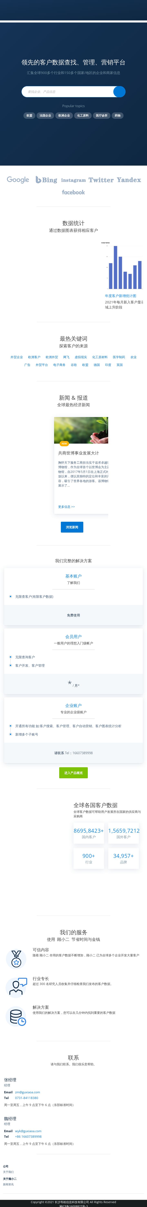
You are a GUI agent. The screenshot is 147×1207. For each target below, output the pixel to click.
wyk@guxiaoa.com (28, 1131)
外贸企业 (17, 357)
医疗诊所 (101, 115)
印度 (108, 365)
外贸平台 (42, 365)
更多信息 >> (66, 507)
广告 (27, 365)
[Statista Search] (119, 91)
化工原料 (83, 115)
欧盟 (29, 115)
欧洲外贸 (52, 357)
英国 (120, 365)
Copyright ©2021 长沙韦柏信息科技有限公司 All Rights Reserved (73, 1202)
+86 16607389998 (28, 1136)
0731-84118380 (26, 1098)
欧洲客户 (34, 357)
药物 (117, 115)
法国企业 (45, 115)
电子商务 (59, 365)
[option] (88, 465)
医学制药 (119, 357)
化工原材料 (100, 357)
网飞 (66, 357)
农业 (133, 357)
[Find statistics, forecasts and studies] (73, 91)
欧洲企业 (64, 115)
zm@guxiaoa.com (27, 1092)
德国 (97, 365)
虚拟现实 (81, 357)
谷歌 (74, 365)
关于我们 (8, 1172)
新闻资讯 (8, 1184)
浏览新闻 (72, 527)
